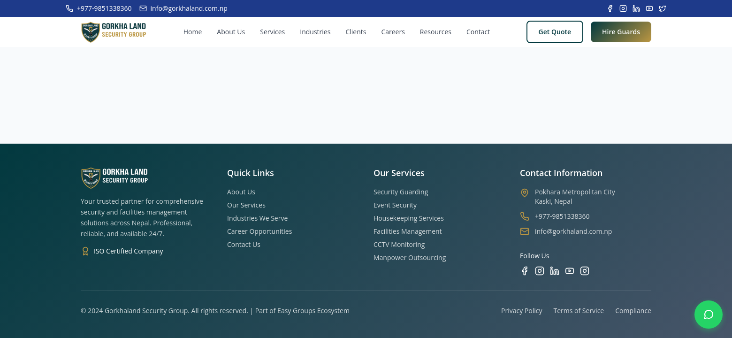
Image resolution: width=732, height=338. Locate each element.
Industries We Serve (257, 218)
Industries (315, 31)
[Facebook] (524, 271)
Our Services (246, 204)
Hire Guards (621, 31)
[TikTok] (584, 271)
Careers (392, 31)
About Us (231, 31)
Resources (435, 31)
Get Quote (555, 31)
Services (272, 31)
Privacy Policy (521, 310)
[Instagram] (539, 271)
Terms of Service (579, 310)
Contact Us (243, 244)
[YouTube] (569, 271)
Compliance (633, 310)
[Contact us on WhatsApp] (708, 314)
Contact (478, 31)
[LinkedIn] (554, 271)
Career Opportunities (259, 231)
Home (192, 31)
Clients (355, 31)
